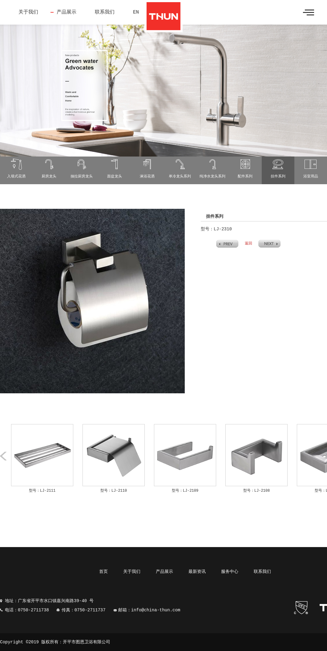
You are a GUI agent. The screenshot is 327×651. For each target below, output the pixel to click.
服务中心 (229, 571)
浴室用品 (310, 176)
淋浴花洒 (147, 176)
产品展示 (66, 12)
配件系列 (245, 176)
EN (136, 12)
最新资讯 (197, 571)
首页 (103, 571)
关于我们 (28, 12)
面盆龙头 (114, 176)
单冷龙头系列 (180, 176)
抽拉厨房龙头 (82, 176)
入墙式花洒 (16, 176)
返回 (248, 243)
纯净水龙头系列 (212, 176)
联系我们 (105, 12)
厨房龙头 (49, 176)
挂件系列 (278, 176)
